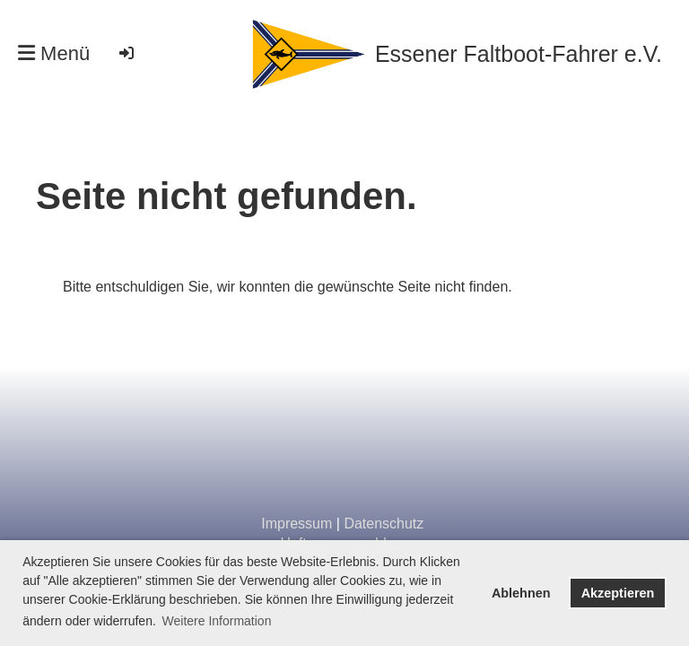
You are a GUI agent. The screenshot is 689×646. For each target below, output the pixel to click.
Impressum (296, 523)
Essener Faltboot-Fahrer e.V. (518, 53)
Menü (54, 53)
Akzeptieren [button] (618, 593)
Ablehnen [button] (521, 593)
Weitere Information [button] (217, 621)
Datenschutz (383, 523)
